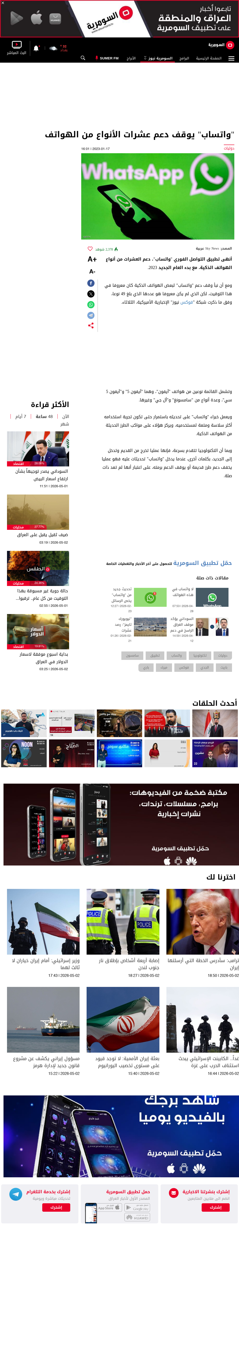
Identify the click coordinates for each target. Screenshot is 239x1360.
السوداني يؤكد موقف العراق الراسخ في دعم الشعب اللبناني (181, 627)
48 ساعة (44, 416)
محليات (18, 527)
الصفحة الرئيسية (208, 58)
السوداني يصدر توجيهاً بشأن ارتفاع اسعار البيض (41, 475)
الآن (65, 416)
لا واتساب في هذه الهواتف (182, 592)
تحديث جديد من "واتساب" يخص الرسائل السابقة (122, 598)
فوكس (186, 302)
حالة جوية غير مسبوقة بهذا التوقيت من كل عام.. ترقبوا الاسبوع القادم (42, 594)
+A (92, 259)
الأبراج (131, 58)
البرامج (184, 58)
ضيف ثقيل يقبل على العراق (42, 534)
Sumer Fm (109, 58)
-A (92, 272)
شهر (64, 424)
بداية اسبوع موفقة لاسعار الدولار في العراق (44, 658)
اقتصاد (18, 464)
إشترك (56, 1207)
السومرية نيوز (157, 58)
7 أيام (20, 416)
